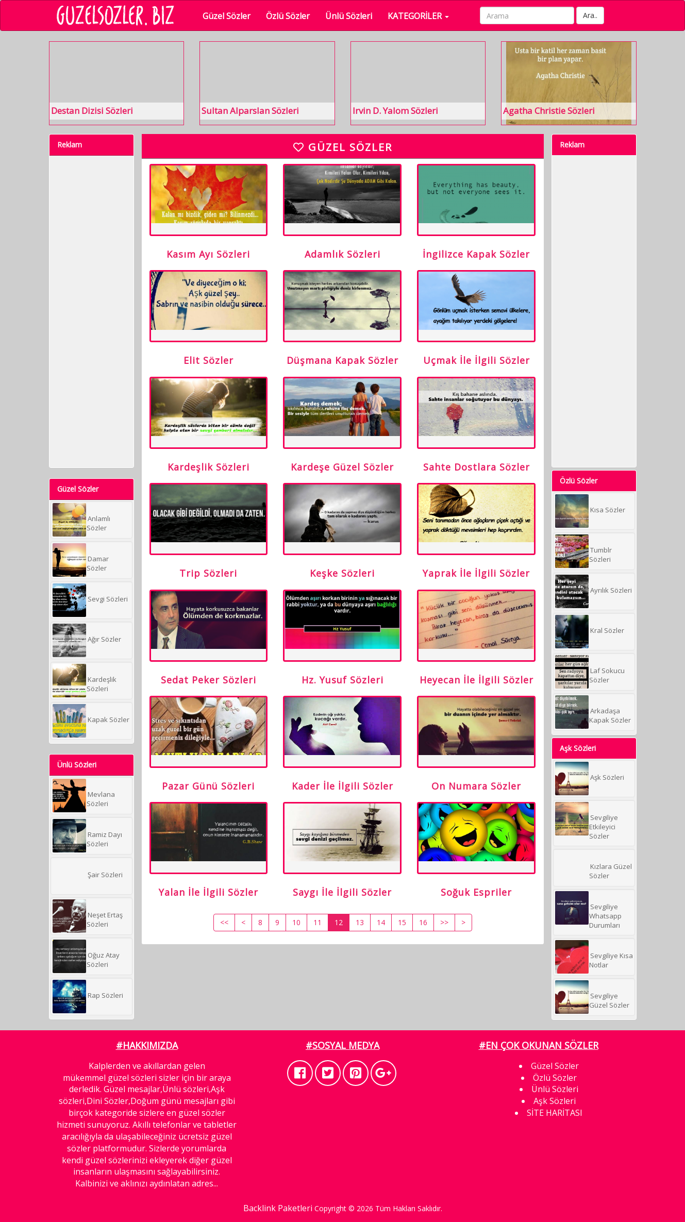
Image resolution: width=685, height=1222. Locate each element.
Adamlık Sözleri (342, 257)
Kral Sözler (607, 630)
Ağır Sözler (104, 639)
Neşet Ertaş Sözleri (105, 919)
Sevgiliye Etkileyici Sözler (603, 827)
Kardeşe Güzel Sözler (342, 476)
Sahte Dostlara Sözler (476, 476)
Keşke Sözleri (342, 585)
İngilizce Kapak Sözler (476, 257)
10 (296, 944)
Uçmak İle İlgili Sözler (476, 366)
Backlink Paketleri (277, 1208)
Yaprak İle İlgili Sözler (476, 585)
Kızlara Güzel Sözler (610, 871)
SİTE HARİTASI (554, 1112)
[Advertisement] (90, 310)
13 (360, 944)
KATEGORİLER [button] (423, 16)
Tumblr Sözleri (600, 554)
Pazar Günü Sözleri (208, 804)
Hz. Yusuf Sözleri (342, 695)
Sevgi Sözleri (108, 599)
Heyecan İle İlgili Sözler (476, 695)
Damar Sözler (98, 563)
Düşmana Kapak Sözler (342, 366)
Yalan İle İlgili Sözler (208, 914)
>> (444, 944)
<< (224, 944)
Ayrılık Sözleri (611, 590)
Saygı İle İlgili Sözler (342, 914)
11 (317, 944)
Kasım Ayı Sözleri (208, 257)
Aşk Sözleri (607, 777)
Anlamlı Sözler (98, 523)
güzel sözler (201, 1112)
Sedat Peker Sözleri (208, 695)
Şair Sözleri (105, 874)
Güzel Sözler (231, 16)
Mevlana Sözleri (101, 799)
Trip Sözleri (208, 585)
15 (402, 944)
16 (423, 944)
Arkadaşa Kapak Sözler (610, 715)
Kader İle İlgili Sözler (342, 804)
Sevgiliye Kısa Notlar (611, 960)
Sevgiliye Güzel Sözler (609, 1000)
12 (339, 944)
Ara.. (595, 15)
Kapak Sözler (108, 719)
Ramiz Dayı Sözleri (104, 839)
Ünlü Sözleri (353, 16)
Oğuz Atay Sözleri (103, 959)
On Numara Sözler (476, 804)
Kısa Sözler (607, 509)
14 (381, 944)
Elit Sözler (208, 366)
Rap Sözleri (105, 995)
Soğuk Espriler (476, 914)
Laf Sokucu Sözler (607, 675)
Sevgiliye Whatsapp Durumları (605, 916)
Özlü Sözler (292, 16)
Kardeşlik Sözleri (101, 684)
